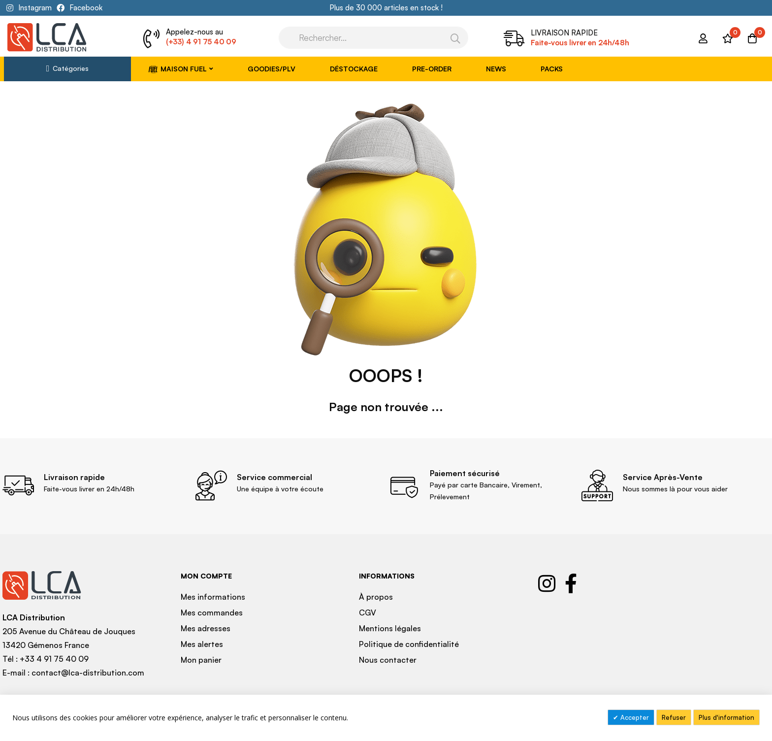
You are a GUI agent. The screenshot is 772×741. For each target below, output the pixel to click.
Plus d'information (726, 717)
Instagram (35, 7)
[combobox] (373, 38)
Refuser (674, 717)
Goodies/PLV (271, 68)
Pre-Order (431, 68)
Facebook (85, 7)
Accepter (633, 717)
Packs (552, 68)
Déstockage (354, 68)
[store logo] (46, 37)
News (496, 68)
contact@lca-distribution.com (88, 672)
